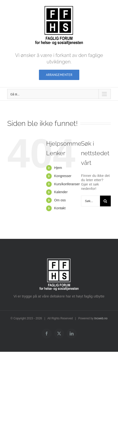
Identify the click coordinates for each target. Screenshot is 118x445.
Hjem (58, 168)
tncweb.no (100, 318)
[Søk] (105, 201)
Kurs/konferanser (67, 184)
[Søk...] (90, 201)
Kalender (61, 192)
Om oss (60, 200)
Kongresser (62, 176)
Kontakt (59, 208)
